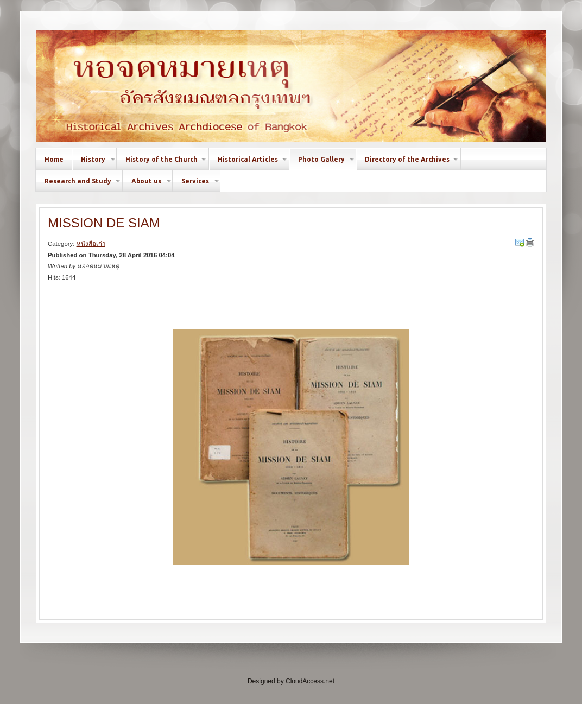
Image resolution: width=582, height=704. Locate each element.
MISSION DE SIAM (104, 222)
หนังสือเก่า (91, 243)
